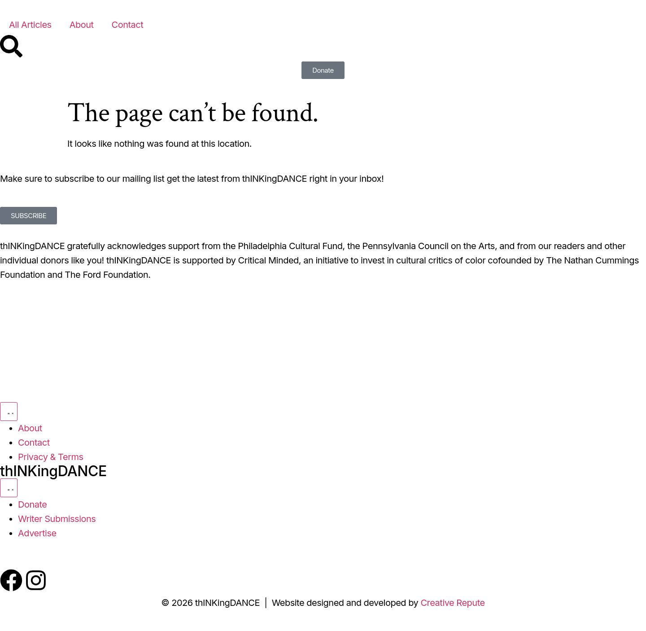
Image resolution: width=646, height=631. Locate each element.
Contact (128, 24)
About (82, 24)
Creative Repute (452, 602)
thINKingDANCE (53, 471)
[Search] (11, 46)
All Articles (30, 24)
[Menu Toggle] (8, 411)
